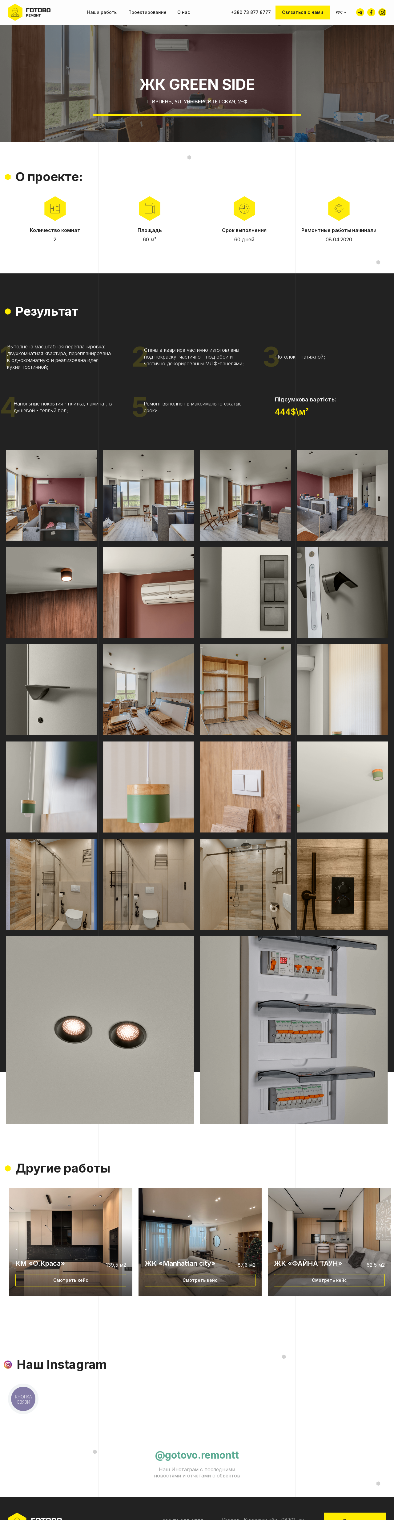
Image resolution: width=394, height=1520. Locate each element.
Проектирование (147, 12)
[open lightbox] (51, 495)
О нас (183, 12)
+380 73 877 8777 (251, 12)
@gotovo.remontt (197, 1455)
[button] (341, 12)
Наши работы (102, 12)
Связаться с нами (302, 12)
